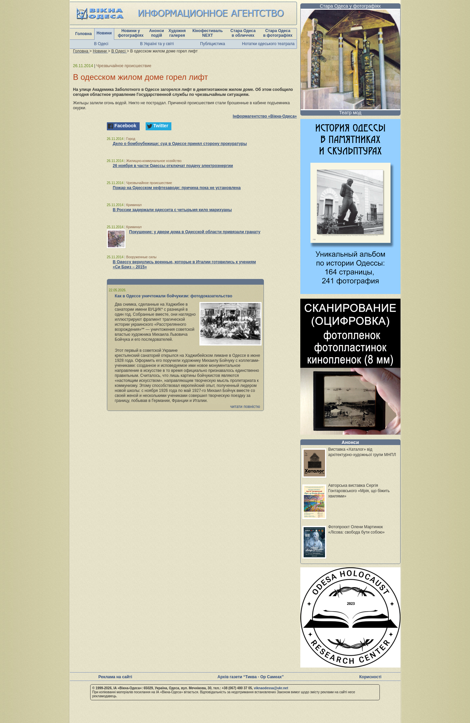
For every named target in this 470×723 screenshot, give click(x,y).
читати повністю (245, 406)
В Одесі (101, 43)
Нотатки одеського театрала (268, 43)
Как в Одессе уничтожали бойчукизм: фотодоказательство (173, 296)
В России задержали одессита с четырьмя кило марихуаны (172, 209)
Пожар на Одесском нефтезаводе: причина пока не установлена (177, 187)
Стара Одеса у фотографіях (350, 6)
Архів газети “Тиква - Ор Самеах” (250, 677)
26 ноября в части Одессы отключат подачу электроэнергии (173, 165)
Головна (83, 33)
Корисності (370, 677)
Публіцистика (212, 43)
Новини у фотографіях (131, 33)
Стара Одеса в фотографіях (278, 33)
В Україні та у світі (157, 43)
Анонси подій (156, 33)
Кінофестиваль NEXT (207, 33)
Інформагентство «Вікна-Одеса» (265, 116)
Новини (104, 33)
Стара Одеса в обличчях (243, 33)
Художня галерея (177, 33)
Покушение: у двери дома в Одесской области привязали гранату (195, 232)
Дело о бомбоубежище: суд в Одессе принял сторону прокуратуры (180, 143)
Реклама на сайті (115, 677)
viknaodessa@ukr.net (271, 688)
